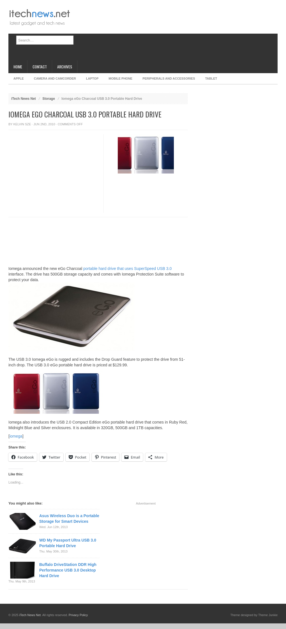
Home (17, 67)
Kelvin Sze (22, 124)
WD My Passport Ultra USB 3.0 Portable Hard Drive (67, 543)
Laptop (92, 78)
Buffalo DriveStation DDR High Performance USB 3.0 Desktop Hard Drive (67, 570)
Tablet (211, 78)
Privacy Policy (78, 615)
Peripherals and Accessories (168, 78)
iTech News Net (23, 99)
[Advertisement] (102, 32)
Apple (18, 78)
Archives (64, 67)
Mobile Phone (120, 78)
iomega (16, 436)
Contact (40, 67)
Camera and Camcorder (55, 78)
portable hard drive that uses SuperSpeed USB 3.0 (127, 268)
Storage (48, 99)
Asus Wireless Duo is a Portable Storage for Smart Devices (69, 519)
